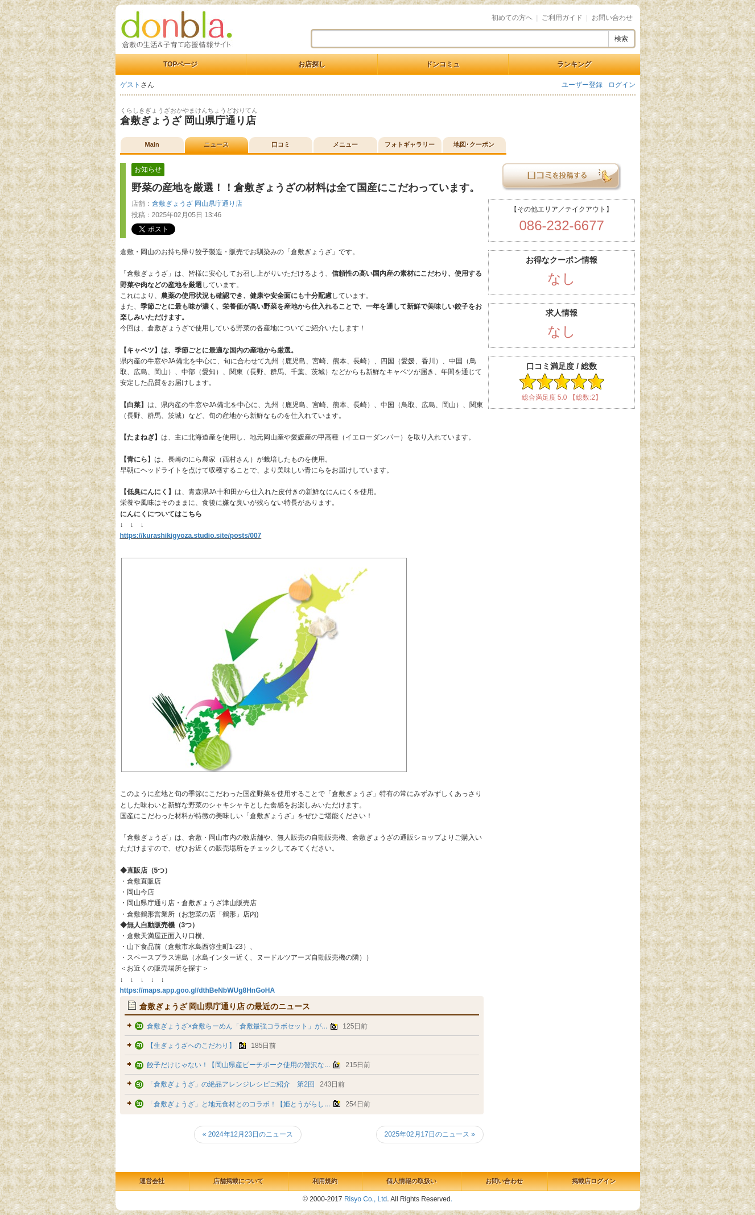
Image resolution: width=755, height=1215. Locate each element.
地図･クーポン (473, 144)
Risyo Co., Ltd (365, 1199)
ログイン (622, 85)
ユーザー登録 (582, 85)
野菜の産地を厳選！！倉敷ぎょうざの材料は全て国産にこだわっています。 (305, 187)
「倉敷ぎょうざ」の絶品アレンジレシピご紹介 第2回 (231, 1084)
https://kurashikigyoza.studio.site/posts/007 (191, 536)
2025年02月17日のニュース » (430, 1134)
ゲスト (130, 85)
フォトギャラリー (410, 144)
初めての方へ (512, 18)
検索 (621, 39)
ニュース (216, 144)
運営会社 (151, 1180)
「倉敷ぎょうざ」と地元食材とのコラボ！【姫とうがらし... (238, 1104)
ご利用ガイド (562, 18)
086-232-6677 (561, 225)
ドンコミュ (443, 64)
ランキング (574, 64)
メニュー (345, 144)
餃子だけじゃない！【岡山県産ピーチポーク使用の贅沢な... (238, 1065)
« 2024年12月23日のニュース (248, 1134)
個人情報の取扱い (411, 1180)
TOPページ (180, 64)
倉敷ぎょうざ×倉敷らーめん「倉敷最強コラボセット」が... (237, 1026)
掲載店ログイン (594, 1180)
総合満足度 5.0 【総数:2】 (562, 397)
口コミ (280, 144)
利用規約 (324, 1180)
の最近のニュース (225, 1006)
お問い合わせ (612, 18)
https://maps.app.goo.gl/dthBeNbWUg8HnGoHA (197, 990)
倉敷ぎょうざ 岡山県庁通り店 (188, 120)
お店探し (311, 64)
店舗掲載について (238, 1180)
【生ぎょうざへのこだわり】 (192, 1046)
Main (152, 144)
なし (561, 278)
